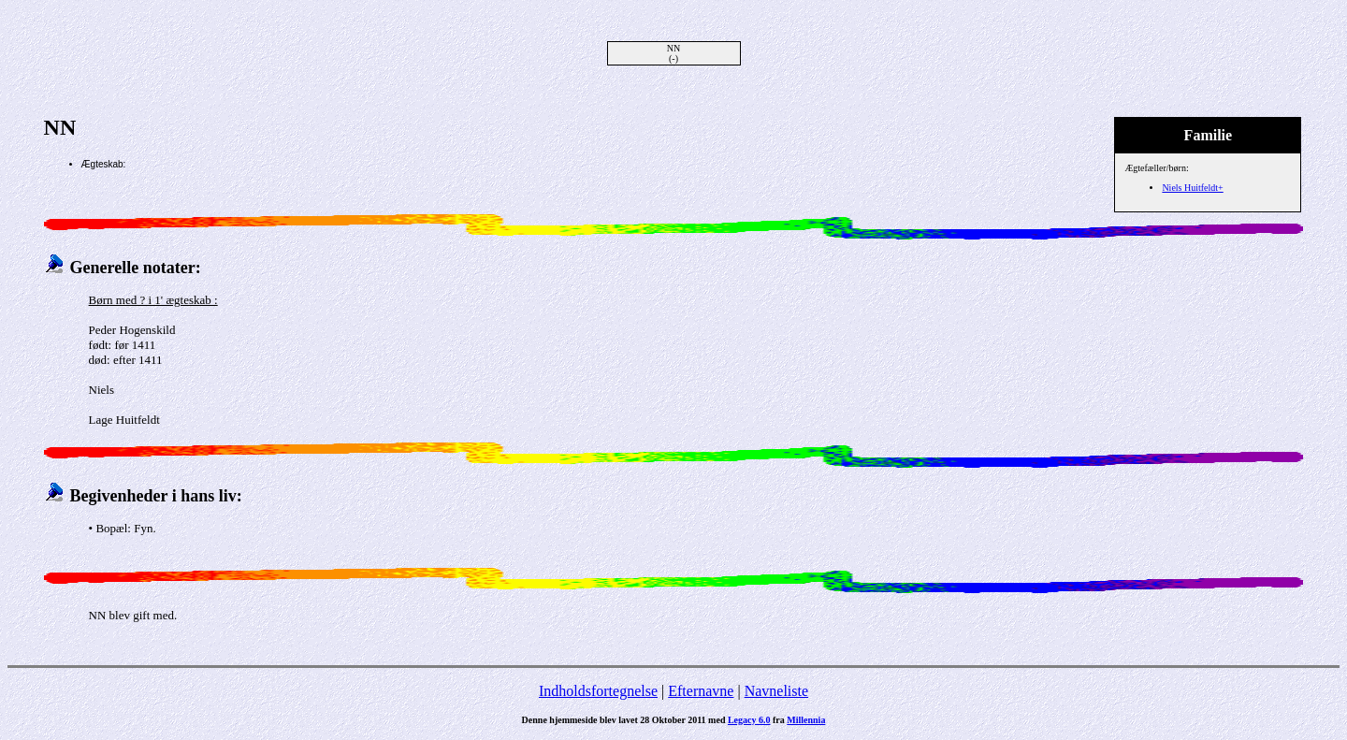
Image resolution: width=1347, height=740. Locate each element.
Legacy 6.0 (749, 720)
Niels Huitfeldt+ (1192, 187)
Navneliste (776, 691)
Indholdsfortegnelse (598, 691)
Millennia (806, 720)
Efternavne (700, 691)
